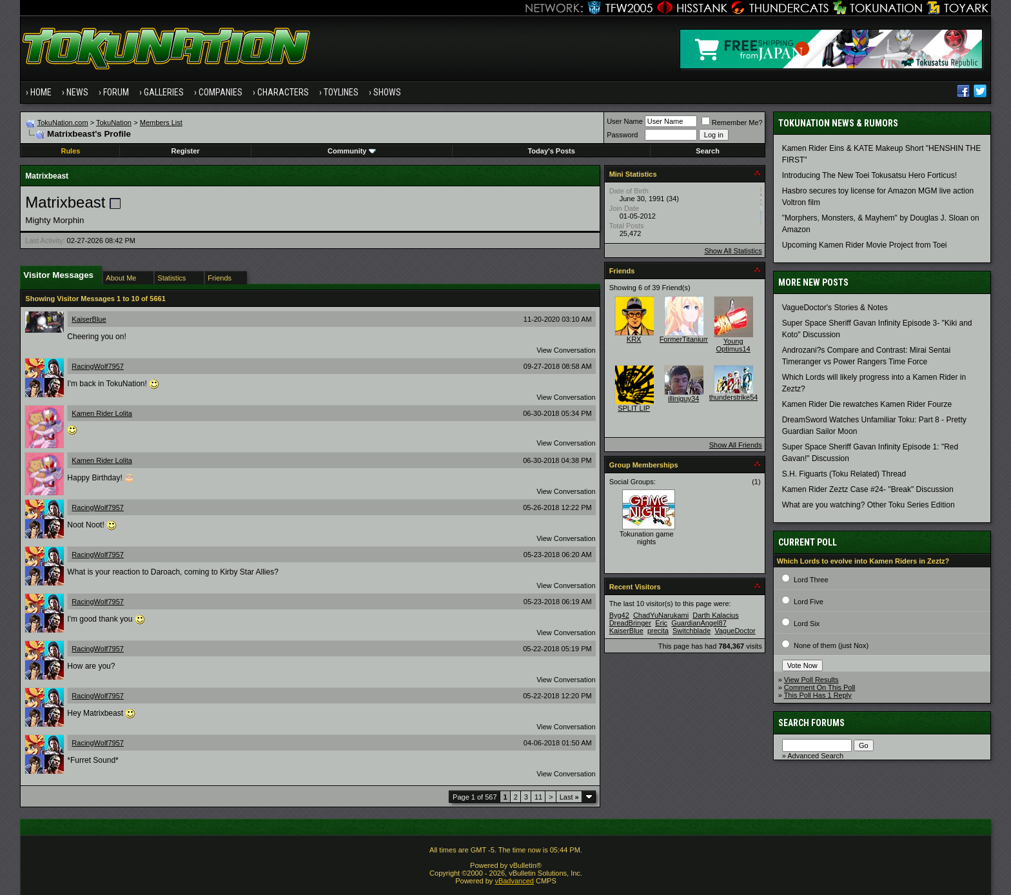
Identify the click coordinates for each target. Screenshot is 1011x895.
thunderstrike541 (735, 397)
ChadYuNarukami (661, 615)
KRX (634, 339)
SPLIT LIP (634, 408)
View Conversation (566, 350)
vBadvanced (514, 881)
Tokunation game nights (647, 538)
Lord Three (811, 580)
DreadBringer (630, 623)
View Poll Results (811, 680)
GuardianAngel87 (699, 623)
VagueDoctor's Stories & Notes (835, 307)
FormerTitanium (684, 339)
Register (186, 151)
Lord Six (807, 623)
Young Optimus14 (733, 345)
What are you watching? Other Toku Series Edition (868, 504)
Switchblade (691, 630)
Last (569, 797)
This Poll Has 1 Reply (818, 695)
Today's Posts (550, 151)
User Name (625, 121)
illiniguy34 (683, 398)
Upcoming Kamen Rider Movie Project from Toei (864, 245)
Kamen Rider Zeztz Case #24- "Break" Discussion (868, 489)
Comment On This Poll (819, 687)
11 (538, 797)
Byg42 (619, 615)
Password (622, 135)
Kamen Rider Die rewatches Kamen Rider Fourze (867, 404)
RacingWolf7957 (98, 366)
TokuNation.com (62, 122)
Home (41, 92)
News (77, 92)
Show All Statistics (732, 251)
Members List (161, 122)
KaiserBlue (89, 319)
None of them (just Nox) (831, 645)
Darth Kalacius (715, 615)
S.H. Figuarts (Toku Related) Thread (844, 473)
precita (658, 630)
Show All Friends (735, 445)
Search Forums (811, 723)
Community (352, 151)
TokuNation (114, 122)
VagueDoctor (734, 630)
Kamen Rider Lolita (102, 413)
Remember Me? (732, 122)
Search (708, 151)
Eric (661, 623)
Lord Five (808, 601)
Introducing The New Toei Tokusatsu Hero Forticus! (869, 175)
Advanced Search (815, 756)
